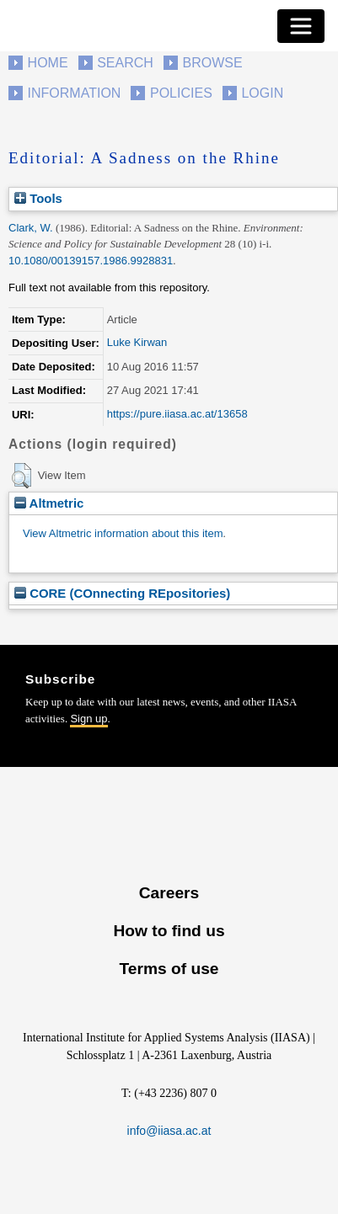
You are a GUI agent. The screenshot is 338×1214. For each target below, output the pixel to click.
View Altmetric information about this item (123, 533)
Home (48, 63)
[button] (21, 475)
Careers (169, 893)
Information (74, 93)
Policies (181, 93)
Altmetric (48, 503)
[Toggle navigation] (301, 26)
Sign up (88, 718)
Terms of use (168, 968)
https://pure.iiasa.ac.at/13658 (177, 413)
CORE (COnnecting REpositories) (122, 593)
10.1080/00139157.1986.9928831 (90, 260)
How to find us (168, 931)
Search (125, 63)
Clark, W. (30, 227)
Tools (38, 198)
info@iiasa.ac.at (169, 1130)
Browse (212, 63)
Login (262, 93)
